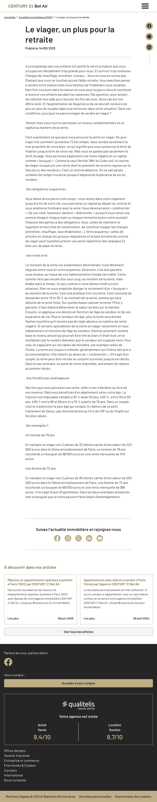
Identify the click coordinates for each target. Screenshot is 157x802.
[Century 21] (28, 6)
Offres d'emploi (15, 751)
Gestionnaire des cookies (133, 796)
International (13, 775)
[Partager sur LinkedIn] (149, 47)
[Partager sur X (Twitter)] (149, 36)
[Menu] (145, 5)
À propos (10, 770)
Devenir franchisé (17, 755)
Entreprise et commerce (21, 760)
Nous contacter (15, 780)
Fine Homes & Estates (20, 765)
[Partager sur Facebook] (149, 26)
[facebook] (8, 662)
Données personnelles (95, 796)
